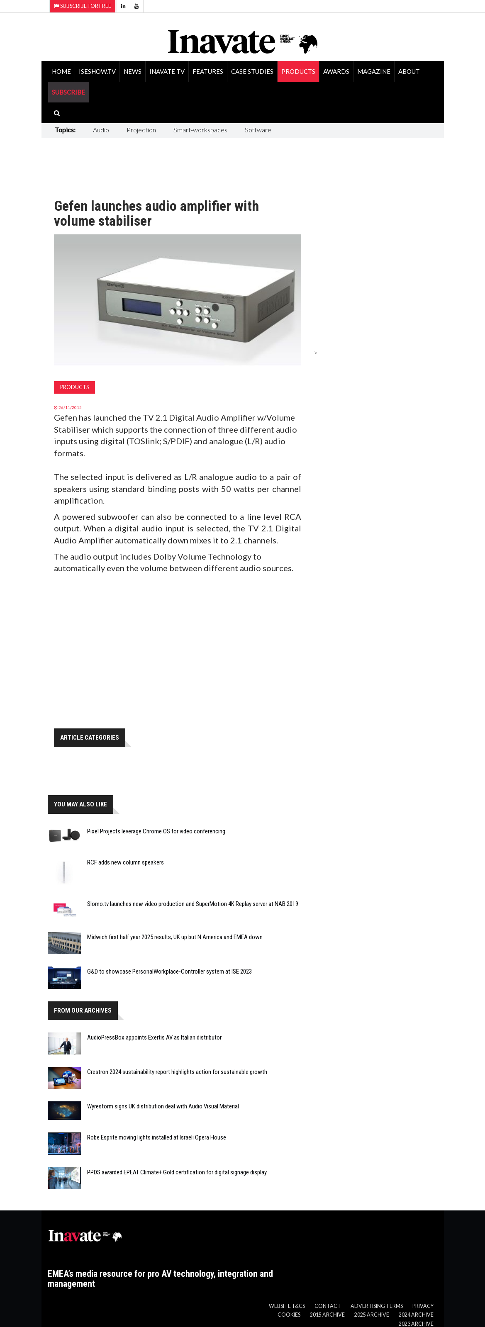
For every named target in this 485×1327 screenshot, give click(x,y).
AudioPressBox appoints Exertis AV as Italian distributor (154, 1037)
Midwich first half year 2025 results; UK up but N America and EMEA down (175, 937)
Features (208, 71)
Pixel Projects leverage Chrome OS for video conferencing (156, 831)
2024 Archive (416, 1315)
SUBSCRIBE (68, 92)
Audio (101, 130)
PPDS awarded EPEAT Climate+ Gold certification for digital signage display (177, 1172)
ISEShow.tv (97, 71)
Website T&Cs (287, 1306)
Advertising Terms (377, 1306)
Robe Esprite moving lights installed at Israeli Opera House (156, 1137)
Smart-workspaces (200, 130)
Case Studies (252, 71)
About (409, 71)
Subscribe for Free (82, 6)
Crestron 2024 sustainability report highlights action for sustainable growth (177, 1072)
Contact (327, 1306)
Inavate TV (167, 71)
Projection (141, 130)
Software (258, 130)
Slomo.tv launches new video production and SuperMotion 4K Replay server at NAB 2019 (192, 904)
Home (61, 71)
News (132, 71)
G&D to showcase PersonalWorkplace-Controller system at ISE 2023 (169, 971)
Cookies (289, 1315)
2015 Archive (327, 1315)
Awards (336, 71)
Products (298, 71)
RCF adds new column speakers (125, 862)
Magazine (373, 71)
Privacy (423, 1306)
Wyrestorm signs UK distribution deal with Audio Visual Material (163, 1106)
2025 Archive (371, 1315)
